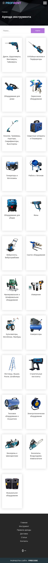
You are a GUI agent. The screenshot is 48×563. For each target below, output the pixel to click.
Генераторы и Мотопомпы (12, 177)
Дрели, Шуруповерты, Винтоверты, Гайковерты (12, 59)
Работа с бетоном (36, 176)
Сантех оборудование (36, 255)
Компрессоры (36, 334)
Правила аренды (24, 530)
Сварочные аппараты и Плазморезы (36, 137)
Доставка (24, 534)
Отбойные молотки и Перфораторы (36, 58)
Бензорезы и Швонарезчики (12, 454)
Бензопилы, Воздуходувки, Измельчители (36, 456)
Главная (24, 523)
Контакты (24, 541)
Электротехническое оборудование (36, 415)
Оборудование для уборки (12, 216)
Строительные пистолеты (36, 375)
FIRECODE (33, 561)
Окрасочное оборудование (36, 97)
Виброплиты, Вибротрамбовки (12, 256)
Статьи (24, 537)
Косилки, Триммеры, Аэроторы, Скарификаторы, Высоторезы (11, 140)
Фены (36, 215)
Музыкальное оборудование (12, 494)
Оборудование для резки (12, 97)
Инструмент (24, 526)
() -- (24, 550)
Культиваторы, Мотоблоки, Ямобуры (12, 335)
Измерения (36, 295)
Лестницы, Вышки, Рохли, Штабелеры (12, 375)
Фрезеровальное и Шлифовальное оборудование (12, 297)
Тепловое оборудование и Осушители (12, 416)
